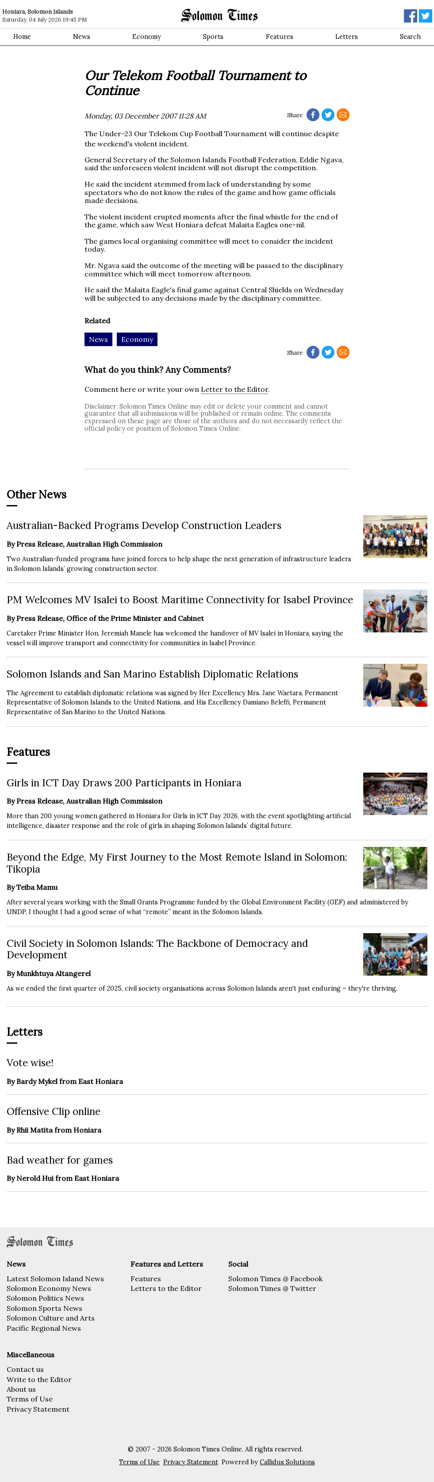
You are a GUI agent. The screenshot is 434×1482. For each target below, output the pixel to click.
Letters (346, 37)
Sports (213, 37)
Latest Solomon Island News (55, 1278)
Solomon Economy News (49, 1288)
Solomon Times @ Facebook (275, 1278)
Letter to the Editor (234, 389)
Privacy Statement (38, 1409)
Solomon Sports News (44, 1308)
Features (279, 37)
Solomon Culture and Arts (51, 1318)
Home (22, 37)
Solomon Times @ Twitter (272, 1288)
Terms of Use (30, 1398)
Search (410, 37)
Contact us (25, 1369)
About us (21, 1389)
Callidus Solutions (287, 1462)
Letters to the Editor (166, 1288)
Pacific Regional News (44, 1328)
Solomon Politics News (45, 1298)
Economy (146, 37)
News (81, 37)
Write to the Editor (39, 1379)
